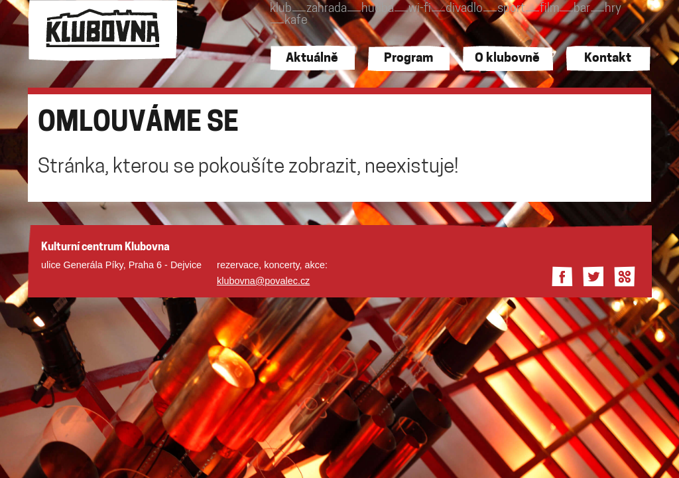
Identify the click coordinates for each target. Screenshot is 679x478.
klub (281, 9)
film (549, 9)
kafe (296, 21)
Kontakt (607, 58)
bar (582, 9)
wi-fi (419, 9)
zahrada (326, 9)
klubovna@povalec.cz (263, 281)
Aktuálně (312, 58)
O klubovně (507, 58)
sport (511, 9)
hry (613, 9)
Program (408, 58)
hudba (377, 9)
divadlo (464, 9)
